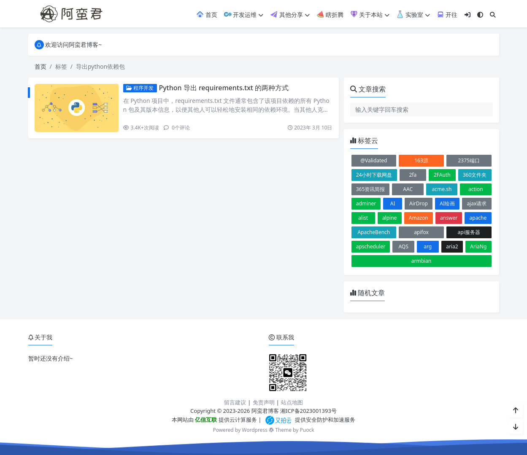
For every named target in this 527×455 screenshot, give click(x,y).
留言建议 (235, 402)
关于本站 (370, 15)
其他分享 (290, 15)
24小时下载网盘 (374, 174)
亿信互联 (205, 419)
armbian (421, 260)
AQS (403, 246)
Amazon (418, 217)
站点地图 (292, 402)
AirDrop (418, 203)
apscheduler (370, 246)
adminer (366, 203)
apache (478, 217)
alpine (389, 217)
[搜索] (492, 14)
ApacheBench (373, 232)
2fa (412, 174)
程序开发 (140, 88)
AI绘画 (447, 203)
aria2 (452, 246)
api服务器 (469, 232)
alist (363, 217)
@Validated (373, 160)
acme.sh (442, 189)
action (475, 189)
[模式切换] (480, 14)
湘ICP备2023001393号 (308, 411)
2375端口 (468, 160)
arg (428, 246)
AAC (408, 189)
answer (448, 217)
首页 (206, 15)
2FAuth (442, 174)
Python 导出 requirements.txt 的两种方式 (224, 87)
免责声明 (264, 402)
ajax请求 (476, 203)
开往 (447, 15)
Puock (307, 429)
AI (392, 203)
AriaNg (478, 246)
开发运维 (244, 15)
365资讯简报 (370, 189)
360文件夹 (475, 174)
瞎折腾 (329, 15)
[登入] (467, 14)
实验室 (413, 15)
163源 (421, 160)
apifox (421, 232)
